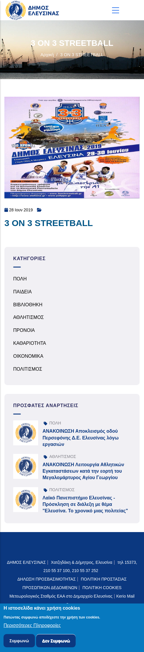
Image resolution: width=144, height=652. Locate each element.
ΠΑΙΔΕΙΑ (22, 291)
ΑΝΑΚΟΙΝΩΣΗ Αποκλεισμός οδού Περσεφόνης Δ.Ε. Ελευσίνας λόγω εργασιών (80, 438)
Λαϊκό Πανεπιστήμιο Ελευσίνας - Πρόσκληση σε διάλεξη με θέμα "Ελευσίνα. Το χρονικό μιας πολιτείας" (85, 504)
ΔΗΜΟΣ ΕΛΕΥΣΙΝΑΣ (26, 562)
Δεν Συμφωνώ (56, 641)
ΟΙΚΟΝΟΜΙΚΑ (28, 356)
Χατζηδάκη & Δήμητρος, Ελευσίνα (81, 562)
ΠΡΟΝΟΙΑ (24, 330)
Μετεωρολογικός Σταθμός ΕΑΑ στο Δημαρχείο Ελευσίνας (60, 596)
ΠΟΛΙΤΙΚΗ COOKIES (102, 587)
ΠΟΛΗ (20, 278)
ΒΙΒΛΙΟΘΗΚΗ (28, 304)
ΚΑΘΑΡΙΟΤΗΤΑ (29, 343)
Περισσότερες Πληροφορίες (32, 626)
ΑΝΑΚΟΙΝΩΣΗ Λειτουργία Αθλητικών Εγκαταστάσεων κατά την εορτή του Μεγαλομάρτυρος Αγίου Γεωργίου (83, 471)
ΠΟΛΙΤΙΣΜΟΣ (27, 369)
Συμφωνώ (19, 641)
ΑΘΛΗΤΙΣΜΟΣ (28, 317)
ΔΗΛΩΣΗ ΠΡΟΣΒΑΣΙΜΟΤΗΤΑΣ (46, 579)
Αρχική (47, 54)
